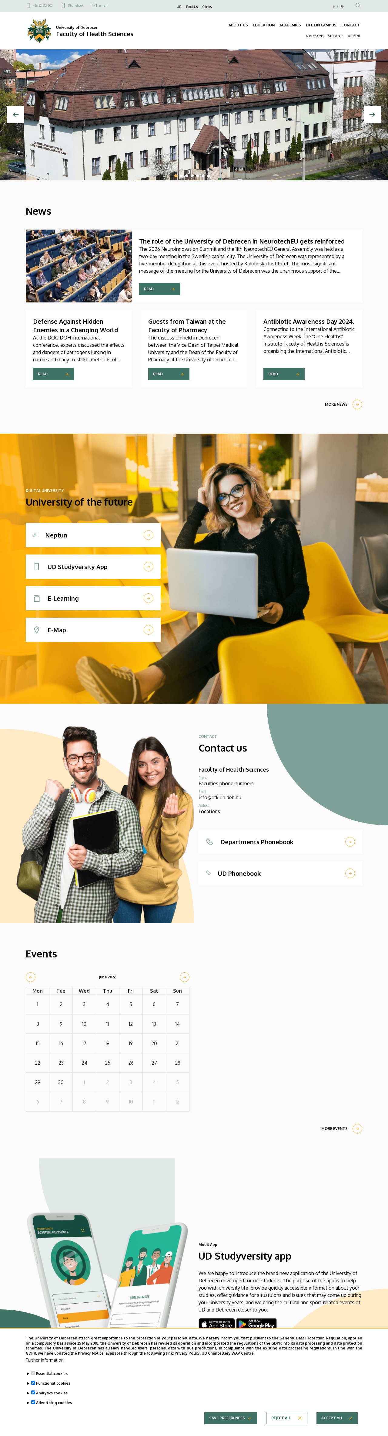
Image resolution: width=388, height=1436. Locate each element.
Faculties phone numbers (226, 783)
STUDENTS (335, 36)
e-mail (103, 5)
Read (149, 289)
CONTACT (350, 25)
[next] (184, 977)
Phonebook (75, 5)
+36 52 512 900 (42, 5)
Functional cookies (53, 1383)
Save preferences (227, 1418)
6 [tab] (203, 175)
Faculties (192, 7)
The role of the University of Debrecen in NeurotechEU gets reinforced (242, 241)
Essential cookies (52, 1373)
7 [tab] (208, 175)
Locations (209, 811)
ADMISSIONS (314, 36)
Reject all (281, 1418)
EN (342, 7)
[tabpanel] (194, 114)
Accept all (332, 1418)
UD (179, 7)
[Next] (372, 114)
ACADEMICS (290, 25)
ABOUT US (238, 25)
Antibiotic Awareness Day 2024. (308, 321)
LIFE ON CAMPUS (321, 25)
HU (335, 7)
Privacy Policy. (188, 1353)
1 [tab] (175, 175)
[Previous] (15, 114)
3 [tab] (186, 175)
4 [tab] (192, 175)
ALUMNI (354, 36)
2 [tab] (181, 175)
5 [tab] (197, 175)
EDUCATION (264, 25)
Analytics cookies (52, 1393)
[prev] (30, 977)
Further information (45, 1360)
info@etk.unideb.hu (220, 797)
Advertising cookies (54, 1402)
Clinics (207, 7)
